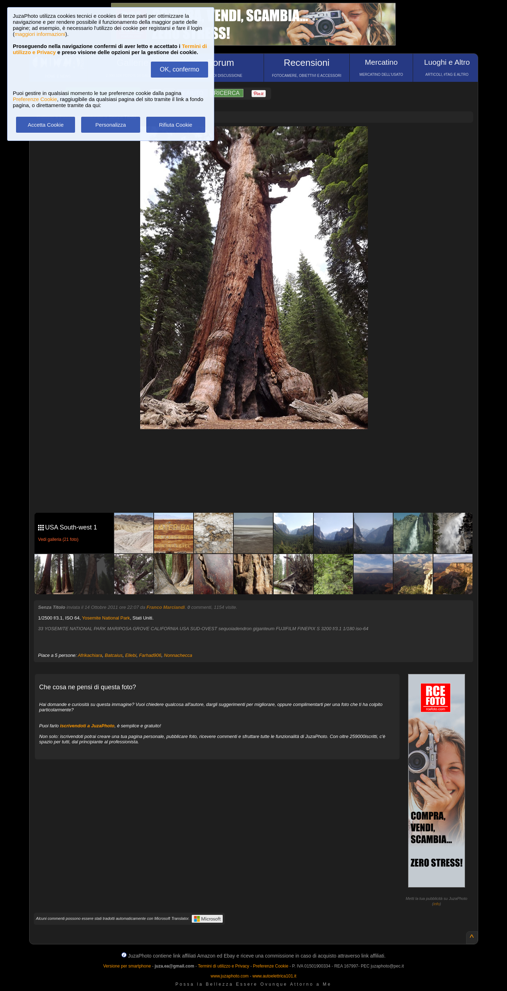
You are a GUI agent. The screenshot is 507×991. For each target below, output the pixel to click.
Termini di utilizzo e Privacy (223, 966)
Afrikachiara (90, 655)
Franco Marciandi (166, 607)
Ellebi (131, 655)
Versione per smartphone (127, 966)
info (436, 904)
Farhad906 (150, 655)
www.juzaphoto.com (230, 976)
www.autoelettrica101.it (274, 976)
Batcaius (114, 655)
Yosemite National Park (106, 618)
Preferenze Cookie (35, 99)
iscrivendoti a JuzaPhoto (87, 725)
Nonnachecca (178, 655)
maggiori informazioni (40, 34)
